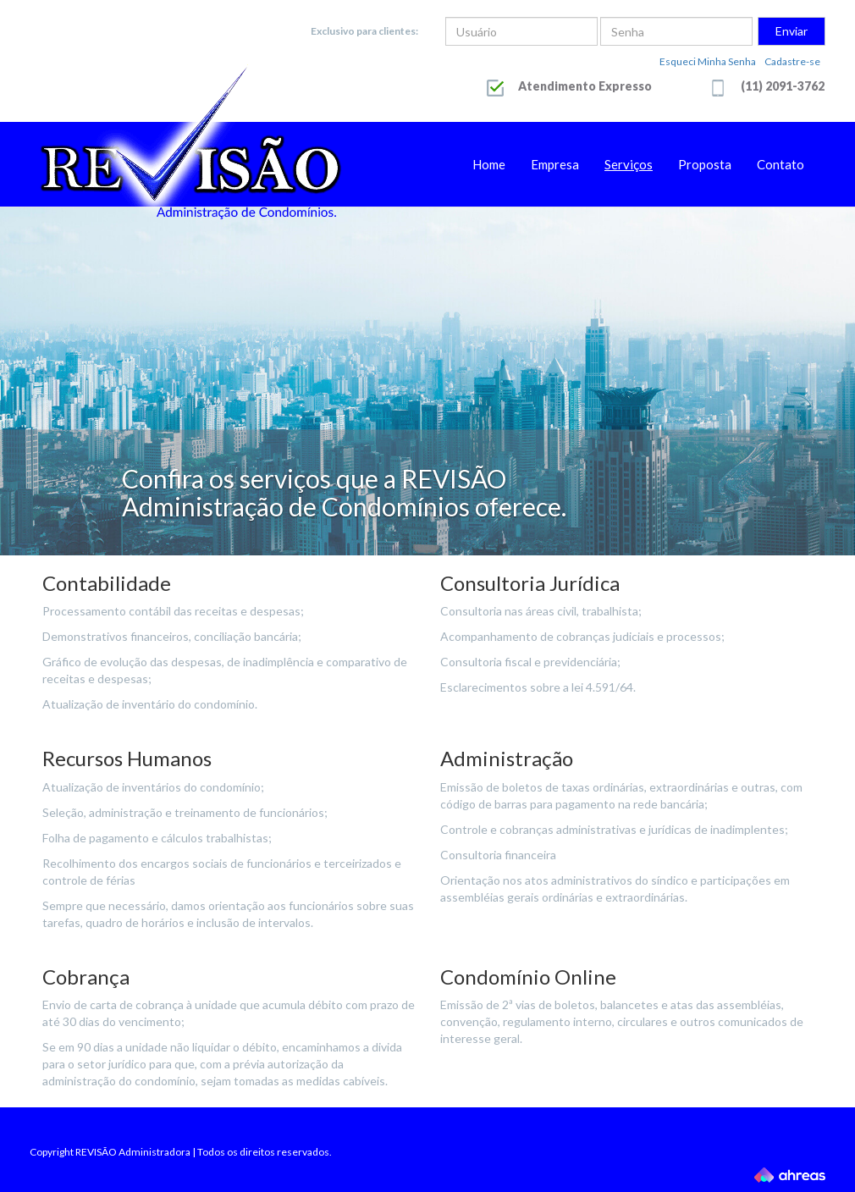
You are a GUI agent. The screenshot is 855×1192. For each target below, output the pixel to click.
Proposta (704, 164)
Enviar (791, 31)
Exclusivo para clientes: (364, 31)
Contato (780, 164)
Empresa (555, 164)
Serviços (628, 164)
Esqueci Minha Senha (707, 61)
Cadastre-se (792, 61)
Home (488, 164)
